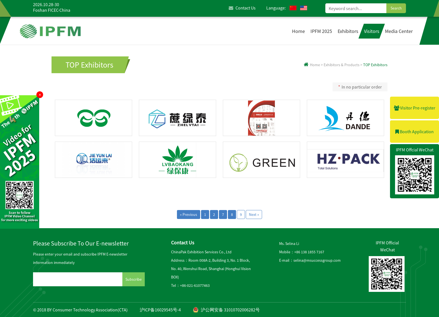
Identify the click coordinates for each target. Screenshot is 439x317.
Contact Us (242, 8)
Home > (313, 64)
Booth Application (414, 131)
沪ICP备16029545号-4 (160, 310)
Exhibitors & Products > (343, 64)
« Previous (188, 214)
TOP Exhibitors (89, 65)
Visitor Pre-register (414, 108)
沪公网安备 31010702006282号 (226, 310)
